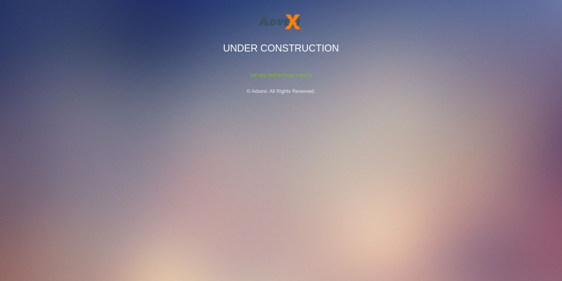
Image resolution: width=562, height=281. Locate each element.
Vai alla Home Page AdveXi (281, 75)
